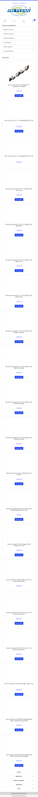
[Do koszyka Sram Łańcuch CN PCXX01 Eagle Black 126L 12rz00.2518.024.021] (19, 730)
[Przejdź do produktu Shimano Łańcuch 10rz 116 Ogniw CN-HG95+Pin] (19, 214)
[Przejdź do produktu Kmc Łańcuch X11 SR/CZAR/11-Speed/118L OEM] (19, 73)
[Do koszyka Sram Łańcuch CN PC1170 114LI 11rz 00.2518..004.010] (19, 623)
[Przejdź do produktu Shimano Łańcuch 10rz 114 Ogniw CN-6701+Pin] (19, 179)
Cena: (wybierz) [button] (7, 42)
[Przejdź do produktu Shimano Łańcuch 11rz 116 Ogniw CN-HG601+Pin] (19, 250)
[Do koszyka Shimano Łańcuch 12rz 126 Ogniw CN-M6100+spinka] (19, 377)
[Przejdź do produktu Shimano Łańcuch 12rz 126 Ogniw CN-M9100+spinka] (19, 428)
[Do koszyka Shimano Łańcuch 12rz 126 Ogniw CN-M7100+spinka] (19, 412)
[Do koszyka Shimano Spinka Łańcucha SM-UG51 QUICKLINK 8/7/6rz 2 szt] (19, 519)
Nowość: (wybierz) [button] (7, 47)
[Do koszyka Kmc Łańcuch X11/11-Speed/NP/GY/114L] (19, 131)
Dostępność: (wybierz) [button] (8, 38)
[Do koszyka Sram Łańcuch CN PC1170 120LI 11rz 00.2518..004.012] (19, 658)
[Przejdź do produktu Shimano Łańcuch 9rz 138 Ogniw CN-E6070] (19, 463)
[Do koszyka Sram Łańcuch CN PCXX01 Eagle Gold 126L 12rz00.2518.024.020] (19, 765)
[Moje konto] (24, 21)
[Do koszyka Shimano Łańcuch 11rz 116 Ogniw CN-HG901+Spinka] (19, 341)
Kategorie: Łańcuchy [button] (8, 29)
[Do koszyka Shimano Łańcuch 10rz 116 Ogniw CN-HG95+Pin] (19, 235)
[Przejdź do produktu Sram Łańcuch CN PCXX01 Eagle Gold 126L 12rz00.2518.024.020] (19, 745)
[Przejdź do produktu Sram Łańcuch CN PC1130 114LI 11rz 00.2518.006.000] (19, 570)
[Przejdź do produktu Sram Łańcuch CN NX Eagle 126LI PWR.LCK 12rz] (19, 534)
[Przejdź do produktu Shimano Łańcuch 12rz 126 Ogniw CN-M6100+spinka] (19, 356)
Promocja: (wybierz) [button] (8, 51)
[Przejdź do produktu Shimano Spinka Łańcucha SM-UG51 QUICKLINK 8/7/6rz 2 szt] (19, 499)
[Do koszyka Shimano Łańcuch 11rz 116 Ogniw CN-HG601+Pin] (19, 270)
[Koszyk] (33, 21)
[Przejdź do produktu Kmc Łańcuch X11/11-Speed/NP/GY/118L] (19, 146)
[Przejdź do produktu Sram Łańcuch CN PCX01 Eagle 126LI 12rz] (19, 674)
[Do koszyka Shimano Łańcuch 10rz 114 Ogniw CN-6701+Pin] (19, 199)
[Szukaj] (14, 21)
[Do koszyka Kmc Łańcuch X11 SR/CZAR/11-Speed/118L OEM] (19, 95)
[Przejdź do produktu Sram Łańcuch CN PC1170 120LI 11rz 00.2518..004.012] (19, 638)
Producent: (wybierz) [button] (8, 34)
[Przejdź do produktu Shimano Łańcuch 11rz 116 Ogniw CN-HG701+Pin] (19, 285)
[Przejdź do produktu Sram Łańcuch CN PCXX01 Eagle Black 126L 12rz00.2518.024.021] (19, 709)
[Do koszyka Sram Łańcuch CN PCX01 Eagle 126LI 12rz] (19, 694)
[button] (5, 21)
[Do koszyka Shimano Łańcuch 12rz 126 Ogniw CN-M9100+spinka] (19, 448)
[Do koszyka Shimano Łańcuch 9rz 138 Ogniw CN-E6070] (19, 483)
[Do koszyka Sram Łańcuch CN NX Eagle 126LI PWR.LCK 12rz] (19, 555)
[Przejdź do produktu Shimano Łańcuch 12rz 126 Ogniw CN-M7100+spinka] (19, 392)
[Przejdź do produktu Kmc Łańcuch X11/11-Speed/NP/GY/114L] (19, 110)
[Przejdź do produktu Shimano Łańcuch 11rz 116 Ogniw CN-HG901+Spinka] (19, 321)
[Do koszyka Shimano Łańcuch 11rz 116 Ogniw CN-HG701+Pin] (19, 306)
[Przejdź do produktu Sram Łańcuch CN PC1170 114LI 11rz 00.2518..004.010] (19, 603)
